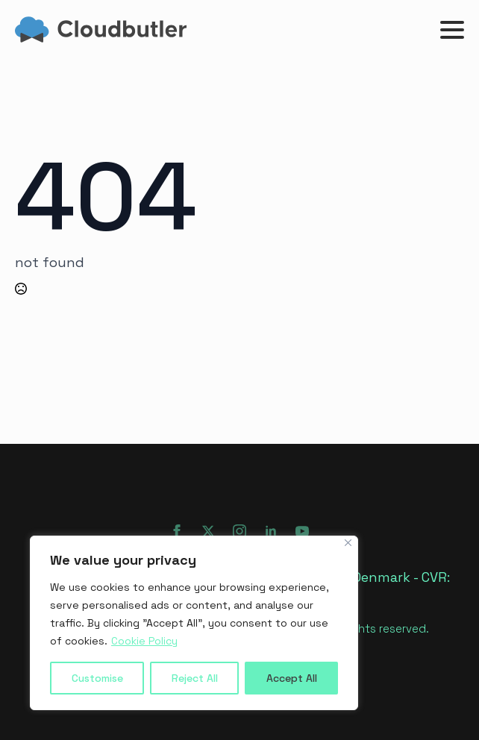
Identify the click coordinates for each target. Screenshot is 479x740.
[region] (194, 623)
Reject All (195, 678)
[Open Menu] (452, 30)
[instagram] (239, 531)
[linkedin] (271, 531)
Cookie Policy (144, 641)
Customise (97, 678)
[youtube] (302, 531)
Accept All (291, 678)
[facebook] (177, 531)
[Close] (348, 542)
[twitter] (208, 531)
